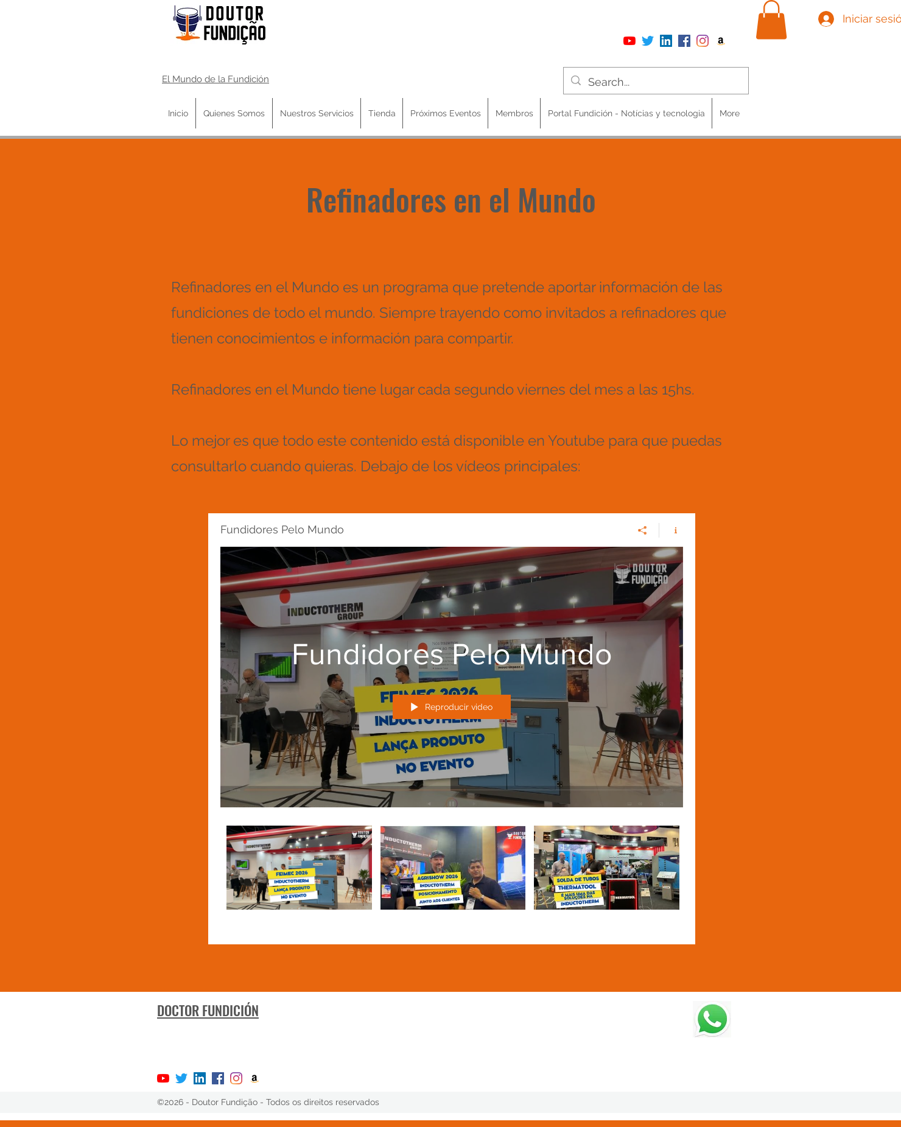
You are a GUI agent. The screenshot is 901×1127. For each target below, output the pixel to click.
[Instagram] (702, 41)
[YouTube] (629, 41)
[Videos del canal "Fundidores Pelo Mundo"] (452, 875)
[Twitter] (648, 41)
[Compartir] (642, 529)
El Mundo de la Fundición (215, 79)
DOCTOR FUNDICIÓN (208, 1010)
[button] (771, 20)
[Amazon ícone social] (721, 41)
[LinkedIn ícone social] (666, 41)
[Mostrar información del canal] (671, 529)
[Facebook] (684, 41)
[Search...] (655, 82)
